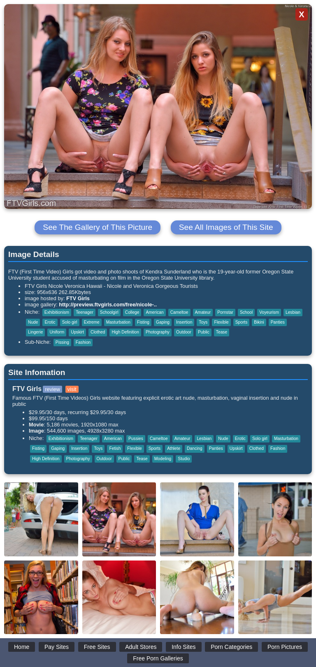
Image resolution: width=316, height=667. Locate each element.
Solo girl (69, 322)
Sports (241, 322)
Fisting (143, 322)
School (246, 312)
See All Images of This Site (226, 227)
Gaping (163, 322)
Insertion (184, 322)
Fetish (115, 448)
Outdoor (183, 332)
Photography (158, 332)
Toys (203, 322)
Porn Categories (231, 647)
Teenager (84, 312)
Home (21, 647)
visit (72, 389)
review (52, 389)
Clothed (98, 332)
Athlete (173, 448)
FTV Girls (78, 298)
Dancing (194, 448)
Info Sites (183, 647)
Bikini (259, 322)
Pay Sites (56, 647)
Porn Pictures (284, 647)
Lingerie (35, 332)
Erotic (49, 322)
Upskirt (77, 332)
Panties (278, 322)
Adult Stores (140, 647)
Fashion (83, 342)
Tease (221, 332)
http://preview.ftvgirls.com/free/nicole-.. (108, 304)
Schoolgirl (109, 312)
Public (203, 332)
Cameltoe (179, 312)
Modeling (163, 458)
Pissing (62, 342)
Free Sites (97, 647)
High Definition (125, 332)
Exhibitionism (56, 312)
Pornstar (225, 312)
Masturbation (118, 322)
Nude (33, 322)
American (154, 312)
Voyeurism (269, 312)
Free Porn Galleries (158, 658)
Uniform (56, 332)
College (132, 312)
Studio (184, 458)
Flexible (221, 322)
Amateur (203, 312)
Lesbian (293, 312)
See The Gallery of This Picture (97, 227)
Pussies (135, 438)
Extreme (92, 322)
